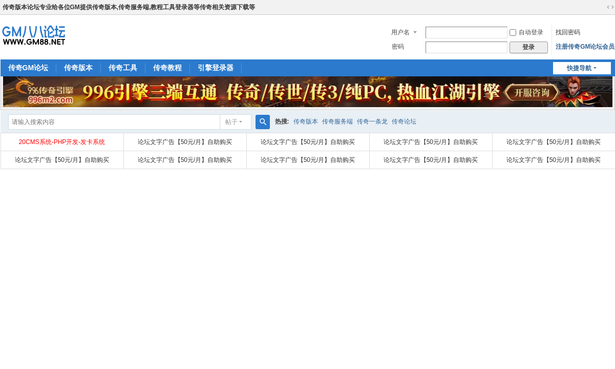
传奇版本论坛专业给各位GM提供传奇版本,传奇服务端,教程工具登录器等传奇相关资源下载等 (129, 7)
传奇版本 (78, 68)
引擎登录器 (216, 68)
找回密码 (568, 32)
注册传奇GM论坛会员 (585, 46)
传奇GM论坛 (28, 68)
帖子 (231, 122)
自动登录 (526, 32)
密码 (398, 46)
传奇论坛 (404, 121)
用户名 (400, 32)
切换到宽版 (610, 7)
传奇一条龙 (372, 121)
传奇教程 (167, 68)
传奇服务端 (337, 121)
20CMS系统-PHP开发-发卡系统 (62, 142)
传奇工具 (123, 68)
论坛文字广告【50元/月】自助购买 (185, 142)
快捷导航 (579, 68)
